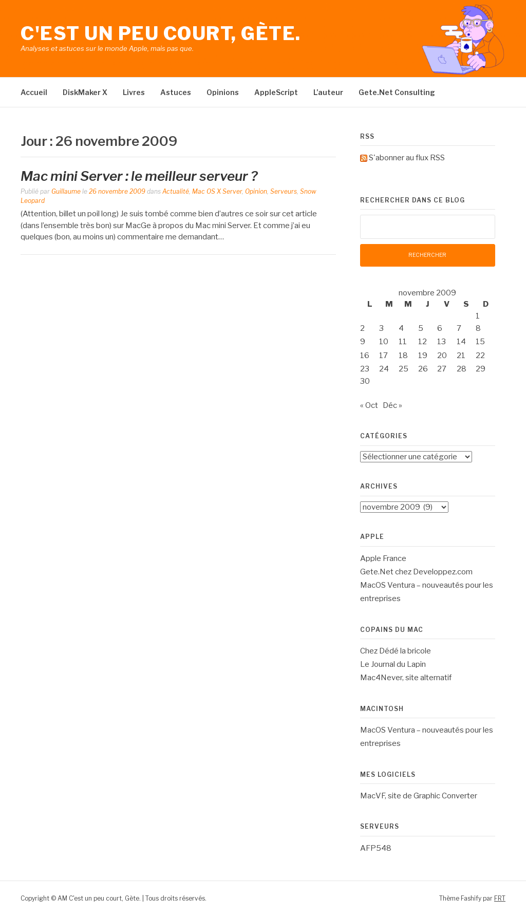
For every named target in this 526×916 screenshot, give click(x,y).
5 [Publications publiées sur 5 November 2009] (420, 328)
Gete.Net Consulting (397, 92)
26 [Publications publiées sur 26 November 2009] (423, 368)
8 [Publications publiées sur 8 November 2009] (478, 328)
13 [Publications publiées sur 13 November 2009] (441, 341)
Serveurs (283, 191)
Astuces (175, 92)
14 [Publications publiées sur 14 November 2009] (461, 341)
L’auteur (328, 92)
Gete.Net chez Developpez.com (416, 571)
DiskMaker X (85, 92)
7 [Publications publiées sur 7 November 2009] (459, 328)
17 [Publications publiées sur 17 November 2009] (383, 355)
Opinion (256, 191)
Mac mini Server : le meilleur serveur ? (139, 176)
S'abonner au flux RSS (407, 157)
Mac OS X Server (217, 191)
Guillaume (66, 191)
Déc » (392, 405)
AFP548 (375, 848)
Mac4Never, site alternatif (406, 677)
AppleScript (276, 92)
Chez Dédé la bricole (395, 651)
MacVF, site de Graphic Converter (418, 795)
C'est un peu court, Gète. (161, 33)
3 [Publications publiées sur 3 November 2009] (381, 328)
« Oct (369, 405)
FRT (499, 898)
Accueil (34, 92)
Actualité (175, 191)
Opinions (222, 92)
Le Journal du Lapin (393, 664)
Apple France (383, 558)
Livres (134, 92)
